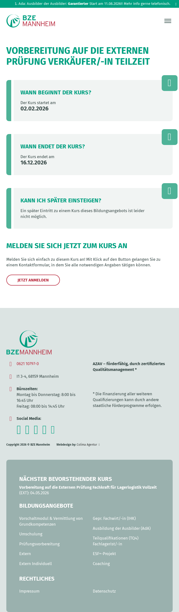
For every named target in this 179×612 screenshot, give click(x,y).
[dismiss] (176, 4)
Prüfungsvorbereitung (39, 543)
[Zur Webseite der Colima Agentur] (88, 444)
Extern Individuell (35, 563)
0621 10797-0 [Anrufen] (28, 363)
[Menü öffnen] (168, 21)
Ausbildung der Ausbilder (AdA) (122, 528)
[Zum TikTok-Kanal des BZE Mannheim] (44, 432)
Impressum (29, 591)
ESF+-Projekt (104, 553)
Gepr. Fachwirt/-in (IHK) (114, 518)
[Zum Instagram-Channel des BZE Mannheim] (19, 432)
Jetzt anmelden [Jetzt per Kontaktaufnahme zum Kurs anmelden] (33, 280)
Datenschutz (104, 591)
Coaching (101, 563)
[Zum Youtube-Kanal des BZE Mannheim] (36, 432)
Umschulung (30, 533)
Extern (25, 553)
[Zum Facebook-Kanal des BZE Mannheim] (27, 432)
